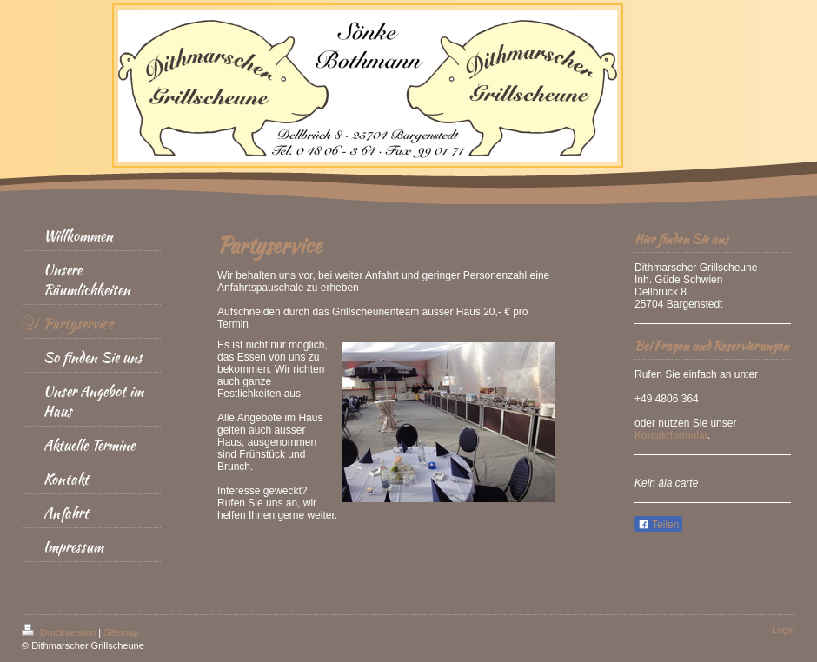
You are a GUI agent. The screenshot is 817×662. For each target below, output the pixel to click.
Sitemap (120, 632)
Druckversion (60, 632)
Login (783, 630)
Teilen (658, 525)
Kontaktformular (670, 435)
